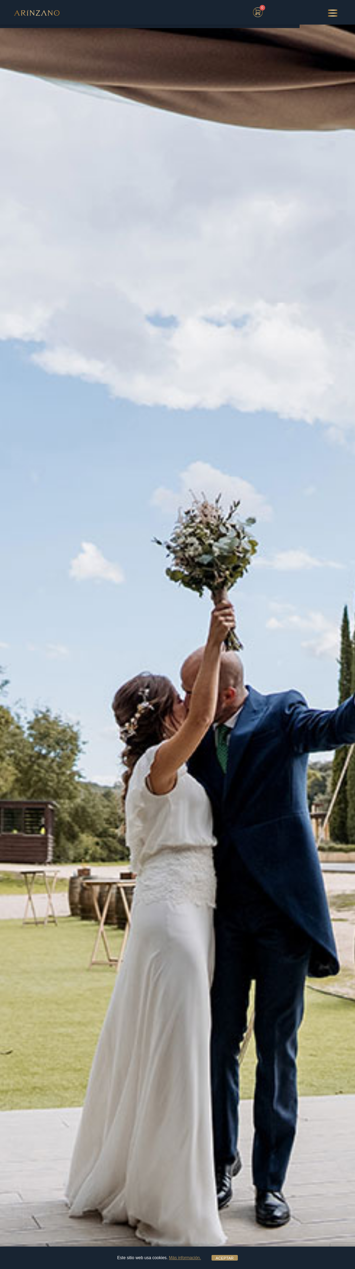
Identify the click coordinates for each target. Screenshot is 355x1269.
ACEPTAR (225, 1258)
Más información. (185, 1257)
